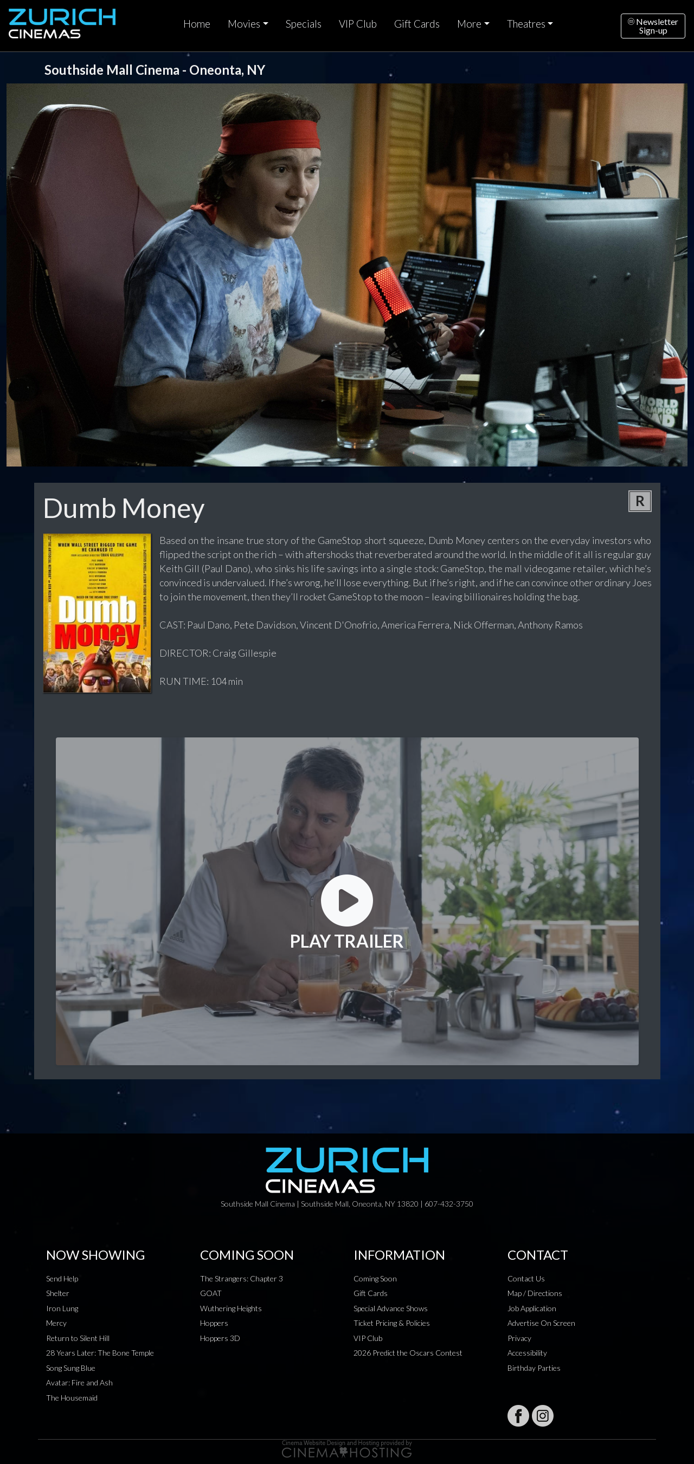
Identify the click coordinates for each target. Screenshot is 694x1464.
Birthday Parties (534, 1367)
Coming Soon (375, 1278)
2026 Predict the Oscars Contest (408, 1352)
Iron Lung (62, 1308)
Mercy (56, 1322)
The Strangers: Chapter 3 (241, 1278)
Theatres (526, 24)
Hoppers (214, 1322)
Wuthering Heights (231, 1308)
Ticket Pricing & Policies (392, 1322)
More (469, 24)
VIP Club (358, 24)
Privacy (519, 1338)
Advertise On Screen (541, 1322)
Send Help (62, 1278)
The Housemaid (72, 1397)
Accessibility (527, 1352)
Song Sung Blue (70, 1367)
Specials (304, 24)
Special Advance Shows (391, 1308)
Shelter (57, 1293)
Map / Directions (534, 1293)
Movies (244, 24)
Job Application (531, 1308)
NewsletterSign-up (653, 25)
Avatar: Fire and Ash (79, 1382)
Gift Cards (417, 24)
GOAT (211, 1293)
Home (196, 24)
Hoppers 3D (220, 1338)
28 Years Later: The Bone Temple (100, 1352)
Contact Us (526, 1278)
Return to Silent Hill (78, 1338)
